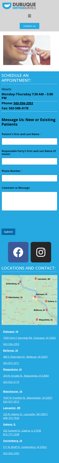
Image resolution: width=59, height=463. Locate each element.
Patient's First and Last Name (21, 134)
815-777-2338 (11, 434)
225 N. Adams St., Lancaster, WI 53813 (25, 414)
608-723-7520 (11, 418)
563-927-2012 (11, 401)
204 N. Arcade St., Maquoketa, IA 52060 (26, 375)
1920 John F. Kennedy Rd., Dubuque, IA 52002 (29, 338)
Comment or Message (16, 187)
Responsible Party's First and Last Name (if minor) (29, 153)
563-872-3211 (11, 363)
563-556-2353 (23, 103)
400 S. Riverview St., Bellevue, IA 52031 (25, 357)
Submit (8, 232)
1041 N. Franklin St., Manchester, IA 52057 (27, 398)
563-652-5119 (11, 382)
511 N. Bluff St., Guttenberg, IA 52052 (25, 447)
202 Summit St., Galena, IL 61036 (22, 430)
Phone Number (12, 170)
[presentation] (25, 226)
